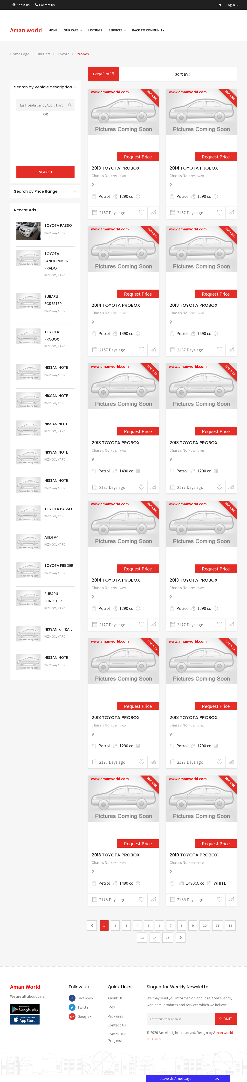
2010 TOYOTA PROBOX (194, 855)
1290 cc (126, 196)
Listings (95, 30)
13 (142, 937)
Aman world (26, 30)
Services (117, 30)
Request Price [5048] (57, 282)
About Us (21, 5)
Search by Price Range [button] (45, 191)
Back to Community (148, 30)
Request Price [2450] (138, 294)
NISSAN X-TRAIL (58, 629)
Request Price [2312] (138, 569)
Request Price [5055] (57, 551)
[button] (228, 5)
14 (155, 937)
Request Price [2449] (216, 157)
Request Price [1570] (216, 843)
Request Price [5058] (57, 466)
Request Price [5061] (57, 381)
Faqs (111, 1006)
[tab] (45, 87)
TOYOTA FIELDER (58, 565)
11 (217, 925)
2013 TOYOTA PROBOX (116, 168)
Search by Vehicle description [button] (45, 87)
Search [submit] (45, 172)
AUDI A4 (51, 537)
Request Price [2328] (138, 843)
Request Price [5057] (57, 494)
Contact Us (45, 5)
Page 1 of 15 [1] (103, 74)
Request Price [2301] (138, 431)
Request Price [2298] (216, 294)
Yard (61, 232)
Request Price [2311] (216, 431)
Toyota (63, 53)
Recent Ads (25, 210)
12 (230, 925)
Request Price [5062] (57, 353)
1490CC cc (195, 883)
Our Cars (73, 30)
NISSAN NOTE (56, 367)
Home (53, 30)
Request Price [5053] (57, 615)
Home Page (19, 53)
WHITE (220, 883)
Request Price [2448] (138, 157)
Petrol (104, 196)
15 (167, 937)
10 (204, 925)
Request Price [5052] (57, 643)
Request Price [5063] (57, 239)
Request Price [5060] (57, 409)
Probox (83, 53)
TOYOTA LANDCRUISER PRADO (56, 261)
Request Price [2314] (138, 706)
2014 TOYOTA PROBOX (194, 168)
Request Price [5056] (57, 523)
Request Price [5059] (57, 438)
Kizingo (50, 232)
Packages (115, 1016)
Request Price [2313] (216, 569)
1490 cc (126, 333)
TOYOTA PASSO (58, 225)
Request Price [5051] (57, 317)
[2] (180, 938)
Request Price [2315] (216, 706)
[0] (92, 925)
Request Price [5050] (57, 671)
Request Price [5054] (57, 579)
